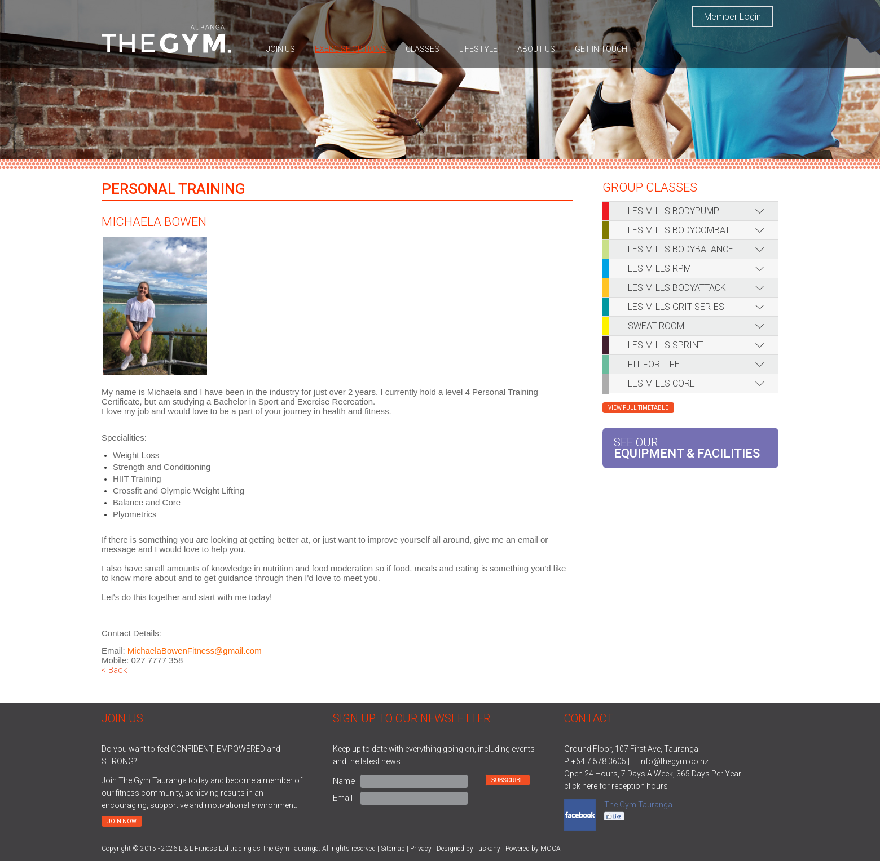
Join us (280, 49)
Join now (122, 821)
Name (344, 781)
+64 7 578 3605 (598, 761)
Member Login (732, 16)
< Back (114, 670)
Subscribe (507, 780)
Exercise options (350, 49)
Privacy (421, 849)
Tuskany (487, 849)
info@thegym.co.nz (674, 761)
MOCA (550, 849)
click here (580, 786)
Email (343, 798)
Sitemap (393, 849)
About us (536, 49)
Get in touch (601, 49)
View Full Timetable (638, 408)
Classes (422, 49)
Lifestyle (478, 49)
